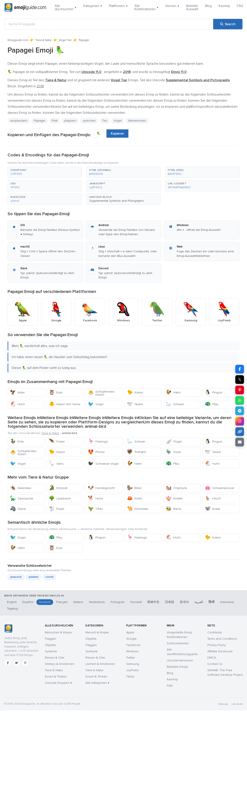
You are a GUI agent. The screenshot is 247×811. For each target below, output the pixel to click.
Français (62, 602)
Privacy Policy (216, 645)
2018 (40, 86)
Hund (95, 498)
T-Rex (95, 509)
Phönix (96, 452)
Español (27, 602)
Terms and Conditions (222, 639)
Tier (104, 120)
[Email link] (239, 442)
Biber (134, 488)
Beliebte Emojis (177, 667)
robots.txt (237, 704)
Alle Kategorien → (97, 683)
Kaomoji (224, 6)
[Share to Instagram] (239, 421)
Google (131, 639)
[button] (45, 172)
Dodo (173, 452)
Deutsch (45, 602)
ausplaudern (18, 120)
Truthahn (136, 452)
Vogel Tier (65, 40)
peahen (33, 577)
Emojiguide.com (18, 40)
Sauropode (21, 498)
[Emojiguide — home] (25, 7)
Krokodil (58, 488)
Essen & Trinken (56, 676)
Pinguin (213, 392)
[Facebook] (7, 662)
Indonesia (227, 602)
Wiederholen (137, 120)
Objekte (50, 645)
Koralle (174, 498)
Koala (212, 509)
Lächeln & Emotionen (100, 664)
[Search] (227, 24)
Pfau (211, 404)
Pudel (56, 509)
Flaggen (50, 639)
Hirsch (213, 498)
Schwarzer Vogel (103, 464)
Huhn (17, 404)
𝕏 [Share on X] (239, 379)
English (12, 602)
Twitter (130, 657)
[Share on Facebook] (239, 369)
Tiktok (130, 676)
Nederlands (97, 602)
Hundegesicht (101, 488)
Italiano (78, 602)
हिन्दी (211, 602)
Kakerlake (20, 488)
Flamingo (98, 441)
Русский (136, 602)
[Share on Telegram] (239, 410)
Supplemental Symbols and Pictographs (116, 201)
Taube (135, 404)
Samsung (132, 664)
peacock (16, 577)
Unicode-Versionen (180, 660)
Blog (208, 6)
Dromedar (137, 509)
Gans (56, 464)
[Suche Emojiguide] (109, 24)
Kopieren (117, 133)
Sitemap (223, 704)
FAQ (240, 6)
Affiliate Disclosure (220, 651)
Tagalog (12, 608)
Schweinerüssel (219, 488)
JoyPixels (132, 670)
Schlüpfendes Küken (101, 393)
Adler (17, 392)
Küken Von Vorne (64, 404)
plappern (70, 120)
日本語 (169, 602)
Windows (132, 651)
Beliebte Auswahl (192, 7)
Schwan (175, 404)
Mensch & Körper (97, 632)
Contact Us (214, 664)
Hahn (173, 392)
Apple (130, 632)
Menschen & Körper (58, 632)
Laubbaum (60, 498)
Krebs (134, 498)
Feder (57, 441)
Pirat (54, 120)
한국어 (184, 602)
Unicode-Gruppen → (58, 683)
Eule (55, 392)
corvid (49, 577)
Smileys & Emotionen (59, 664)
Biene (174, 509)
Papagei (39, 120)
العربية (199, 602)
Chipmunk (176, 488)
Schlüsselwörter (178, 643)
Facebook (133, 645)
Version (172, 6)
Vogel (118, 120)
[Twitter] (16, 662)
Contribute (214, 632)
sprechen (89, 120)
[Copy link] (239, 431)
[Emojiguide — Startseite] (8, 628)
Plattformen (118, 6)
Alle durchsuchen (65, 7)
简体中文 (153, 602)
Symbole (51, 651)
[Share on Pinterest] (239, 390)
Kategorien (92, 6)
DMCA (211, 657)
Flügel (174, 441)
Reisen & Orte (54, 657)
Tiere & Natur (43, 40)
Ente (17, 441)
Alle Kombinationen (146, 7)
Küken (135, 392)
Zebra (18, 509)
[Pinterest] (25, 662)
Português (118, 602)
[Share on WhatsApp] (239, 400)
